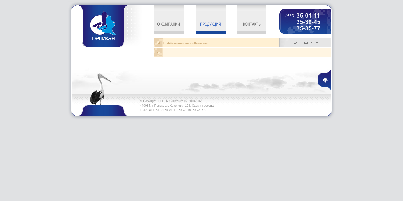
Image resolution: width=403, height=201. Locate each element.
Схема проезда (203, 105)
